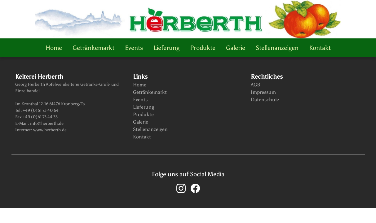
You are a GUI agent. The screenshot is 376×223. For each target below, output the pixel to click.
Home (54, 47)
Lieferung (166, 47)
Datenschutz (265, 100)
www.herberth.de (49, 130)
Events (134, 47)
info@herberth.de (46, 123)
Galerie (235, 47)
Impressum (263, 92)
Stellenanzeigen (277, 47)
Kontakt (320, 47)
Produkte (202, 47)
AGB (255, 85)
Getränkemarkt (93, 47)
